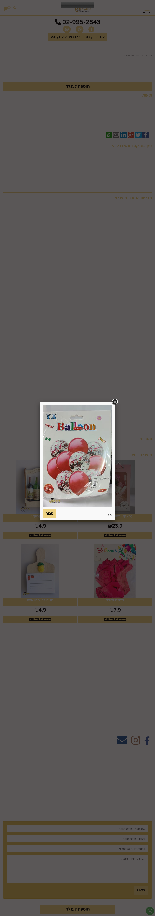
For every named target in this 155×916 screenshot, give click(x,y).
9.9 (110, 515)
